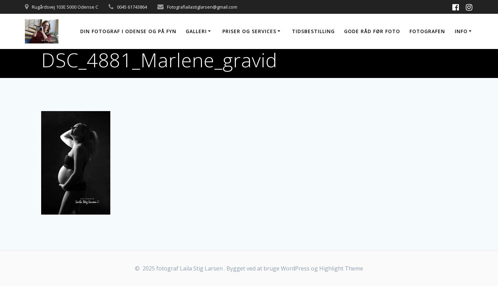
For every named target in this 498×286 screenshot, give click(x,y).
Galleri (196, 31)
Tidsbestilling (313, 31)
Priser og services (249, 31)
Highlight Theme (341, 268)
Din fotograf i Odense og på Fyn (128, 31)
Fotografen (427, 31)
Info (461, 31)
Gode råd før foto (372, 31)
